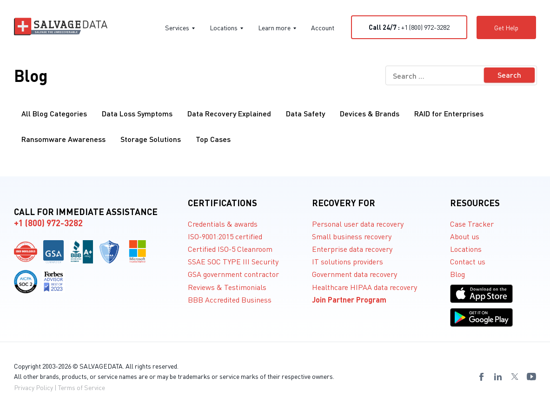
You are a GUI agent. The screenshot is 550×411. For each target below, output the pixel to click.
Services (180, 27)
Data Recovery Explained (229, 113)
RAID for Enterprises (449, 113)
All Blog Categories (54, 113)
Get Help (506, 27)
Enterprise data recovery (352, 249)
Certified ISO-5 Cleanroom (230, 249)
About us (464, 236)
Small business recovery (351, 236)
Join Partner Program (349, 299)
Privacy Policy (33, 387)
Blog (457, 274)
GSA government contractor (233, 274)
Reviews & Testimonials (227, 287)
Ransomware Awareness (63, 139)
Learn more (277, 27)
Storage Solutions (150, 139)
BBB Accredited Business (230, 299)
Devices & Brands (369, 113)
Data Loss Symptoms (137, 113)
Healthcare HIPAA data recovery (364, 287)
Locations (226, 27)
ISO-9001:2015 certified (225, 236)
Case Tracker (472, 224)
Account (322, 27)
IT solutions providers (347, 261)
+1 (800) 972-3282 (409, 27)
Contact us (467, 261)
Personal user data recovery (358, 224)
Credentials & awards (223, 224)
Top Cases (213, 139)
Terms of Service (81, 387)
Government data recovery (354, 274)
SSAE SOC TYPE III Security (233, 261)
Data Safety (305, 113)
